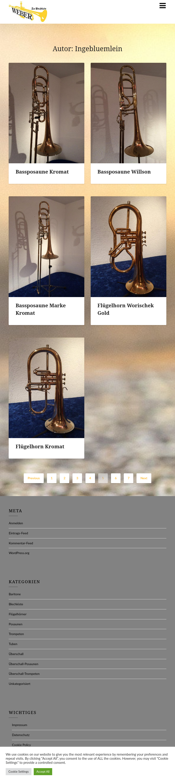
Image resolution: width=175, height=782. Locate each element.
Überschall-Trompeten (24, 674)
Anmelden (16, 523)
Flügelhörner (17, 614)
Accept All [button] (42, 771)
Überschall (16, 654)
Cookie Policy (21, 745)
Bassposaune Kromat (42, 171)
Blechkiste (16, 604)
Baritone (15, 594)
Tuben (13, 644)
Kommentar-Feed (21, 543)
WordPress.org (19, 553)
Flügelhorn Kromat (39, 446)
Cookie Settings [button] (18, 771)
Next (143, 478)
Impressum (19, 725)
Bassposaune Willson (124, 171)
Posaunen (15, 624)
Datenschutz (20, 735)
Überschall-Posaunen (23, 664)
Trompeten (16, 634)
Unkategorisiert (19, 684)
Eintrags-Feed (18, 533)
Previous (34, 478)
